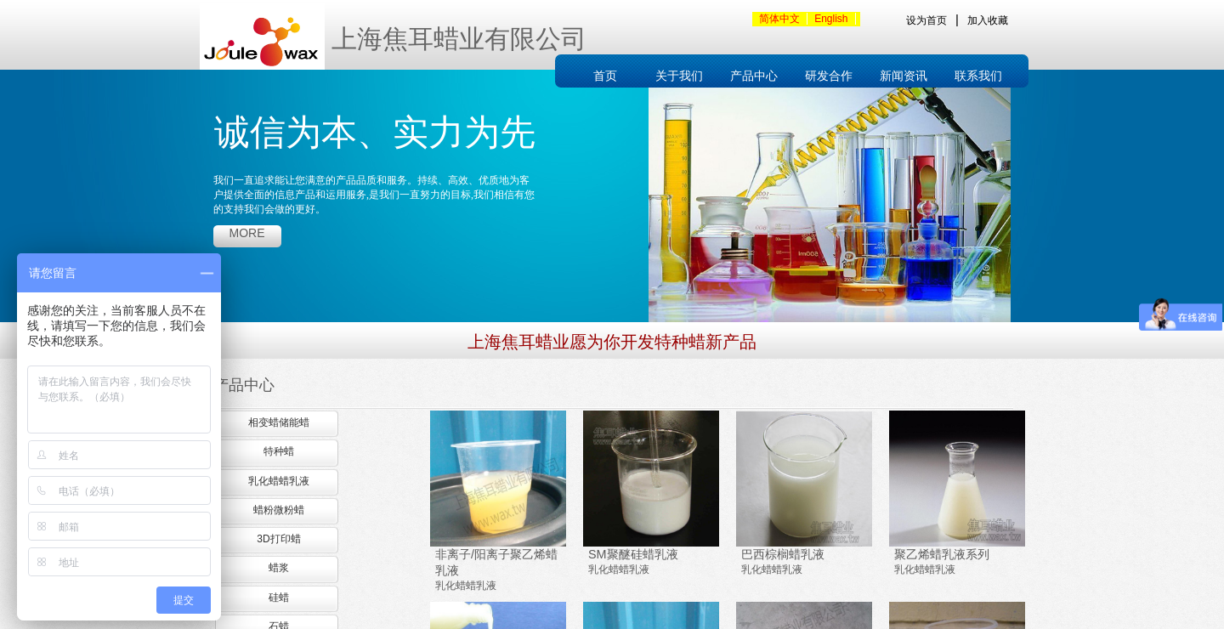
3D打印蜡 (278, 539)
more (247, 233)
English (830, 19)
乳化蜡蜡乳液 (465, 586)
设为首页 (926, 20)
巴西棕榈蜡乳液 (782, 554)
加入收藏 (987, 20)
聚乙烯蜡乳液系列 (941, 554)
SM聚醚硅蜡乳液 (633, 554)
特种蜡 (279, 451)
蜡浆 (279, 568)
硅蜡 (279, 598)
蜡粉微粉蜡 (278, 510)
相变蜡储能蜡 (278, 422)
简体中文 (779, 19)
